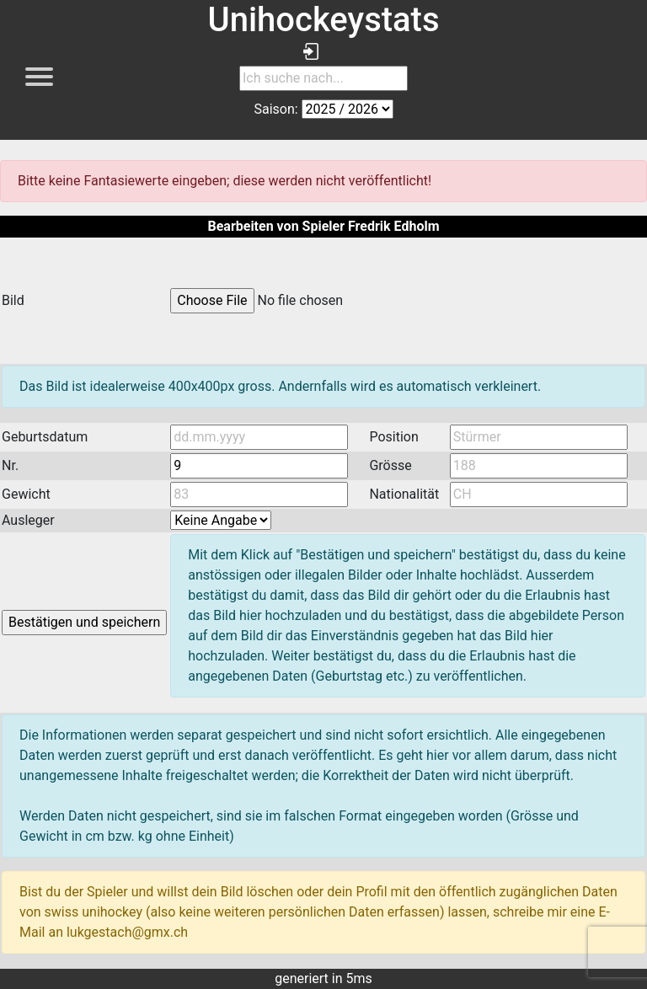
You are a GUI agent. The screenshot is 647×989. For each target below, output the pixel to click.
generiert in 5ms (323, 978)
